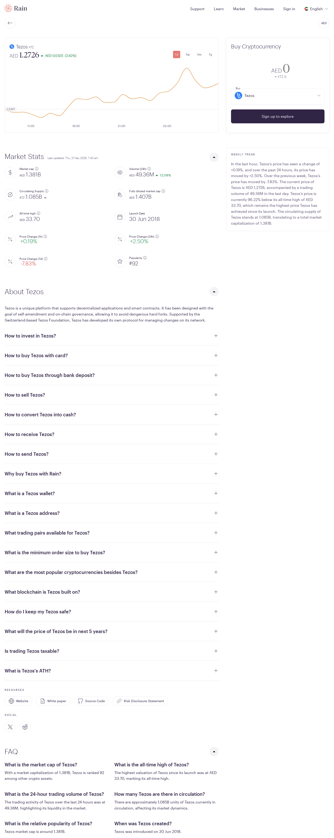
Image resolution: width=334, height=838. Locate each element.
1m (199, 54)
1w (188, 54)
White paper (53, 701)
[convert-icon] (237, 70)
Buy (238, 88)
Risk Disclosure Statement (140, 701)
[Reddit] (25, 727)
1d (176, 54)
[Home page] (16, 8)
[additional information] (37, 169)
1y (210, 54)
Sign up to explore (278, 116)
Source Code (91, 701)
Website (18, 701)
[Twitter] (10, 727)
